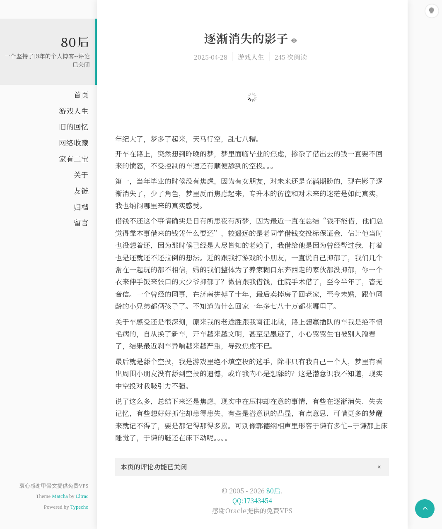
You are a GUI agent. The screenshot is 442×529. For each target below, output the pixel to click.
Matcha (60, 496)
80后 (75, 41)
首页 (81, 94)
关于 (81, 174)
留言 (81, 222)
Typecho (79, 507)
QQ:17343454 (252, 500)
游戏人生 (74, 111)
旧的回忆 (74, 126)
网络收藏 (74, 142)
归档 (81, 207)
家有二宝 (74, 159)
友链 (81, 190)
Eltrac (82, 496)
